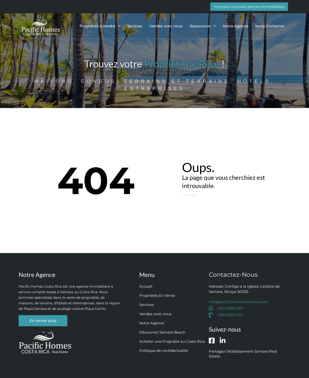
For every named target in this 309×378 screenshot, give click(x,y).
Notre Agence (235, 26)
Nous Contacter (269, 26)
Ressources (203, 26)
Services (134, 26)
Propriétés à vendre (100, 26)
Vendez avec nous (166, 26)
